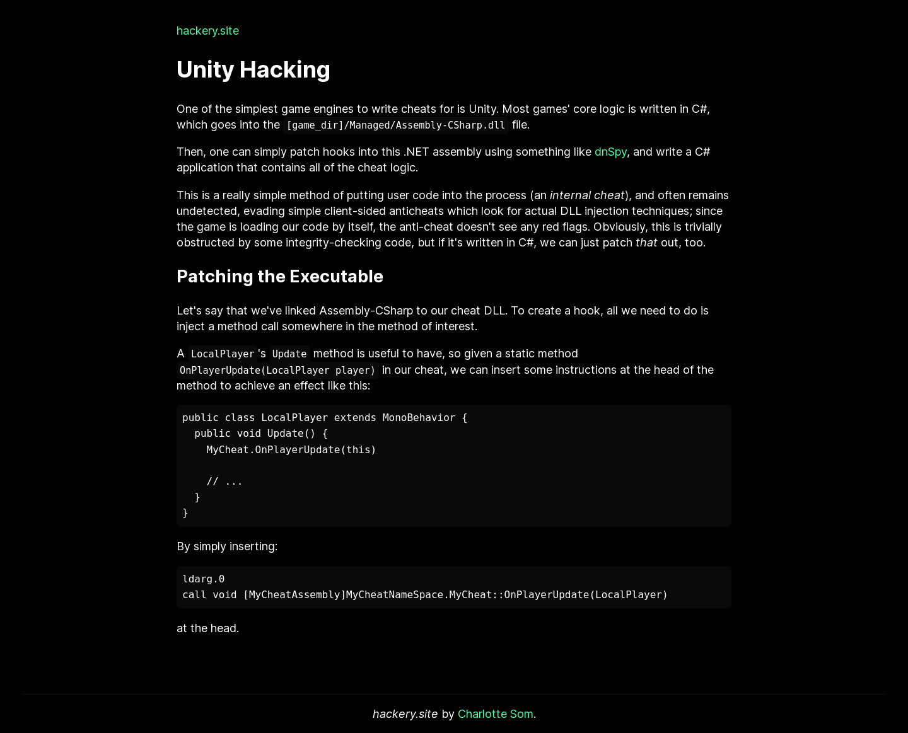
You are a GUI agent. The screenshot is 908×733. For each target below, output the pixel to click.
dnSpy (611, 151)
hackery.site (208, 30)
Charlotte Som (495, 713)
